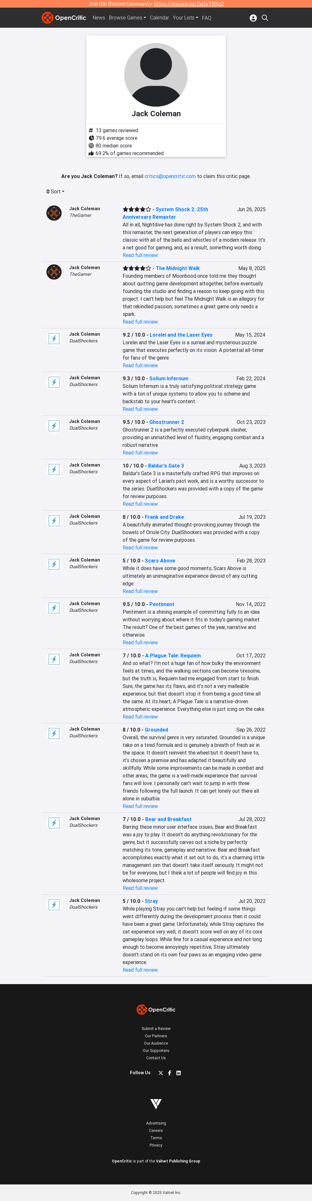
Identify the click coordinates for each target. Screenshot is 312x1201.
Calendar (161, 18)
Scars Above (160, 560)
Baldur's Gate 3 (166, 465)
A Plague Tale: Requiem (173, 655)
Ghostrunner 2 (166, 422)
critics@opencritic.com (170, 176)
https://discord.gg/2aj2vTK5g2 (189, 4)
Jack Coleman (84, 208)
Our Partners (156, 1035)
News (99, 18)
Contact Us (156, 1057)
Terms (156, 1137)
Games (127, 18)
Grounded (156, 729)
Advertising (156, 1123)
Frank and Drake (164, 517)
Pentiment (161, 604)
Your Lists (185, 18)
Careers (156, 1130)
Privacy (156, 1145)
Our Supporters (156, 1050)
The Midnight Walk (178, 268)
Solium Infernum (168, 378)
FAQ (208, 18)
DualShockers (83, 341)
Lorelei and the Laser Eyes (181, 335)
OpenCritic (122, 1161)
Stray (151, 901)
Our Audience (156, 1043)
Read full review (140, 255)
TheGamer (80, 215)
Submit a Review (156, 1028)
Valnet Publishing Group (178, 1161)
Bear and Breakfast (168, 819)
